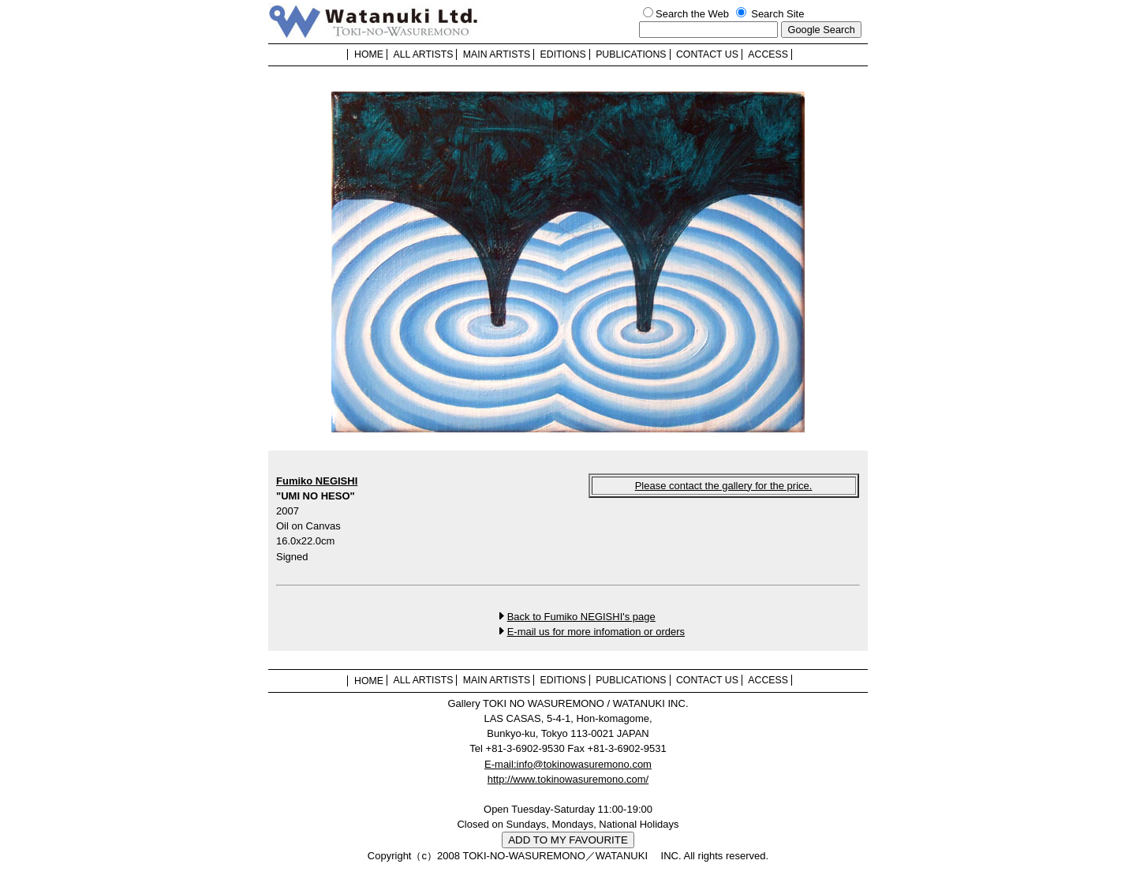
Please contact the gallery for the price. (724, 486)
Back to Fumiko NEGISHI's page (581, 617)
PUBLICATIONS (631, 54)
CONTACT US (707, 54)
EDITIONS (563, 54)
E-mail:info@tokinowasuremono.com (568, 764)
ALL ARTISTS (423, 54)
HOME (368, 54)
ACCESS (768, 54)
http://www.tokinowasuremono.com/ (568, 779)
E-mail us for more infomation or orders (596, 632)
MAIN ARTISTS (496, 54)
